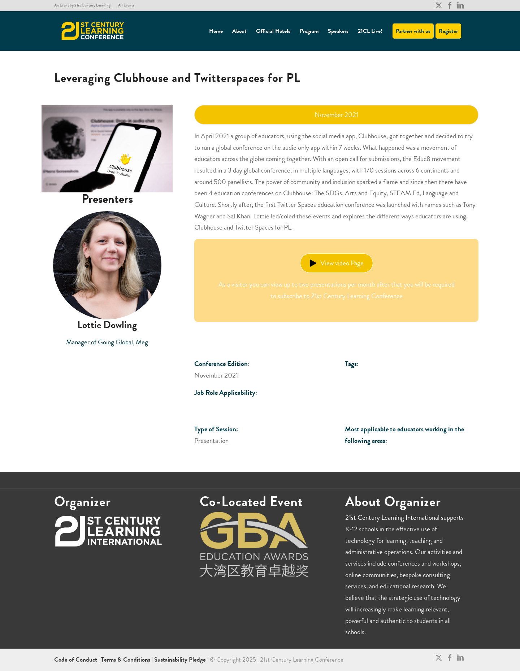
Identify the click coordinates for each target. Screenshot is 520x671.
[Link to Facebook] (449, 5)
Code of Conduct (76, 659)
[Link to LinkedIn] (460, 5)
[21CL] (92, 31)
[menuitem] (84, 5)
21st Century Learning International (392, 517)
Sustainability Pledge (180, 659)
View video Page (336, 263)
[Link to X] (438, 5)
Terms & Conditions (125, 659)
